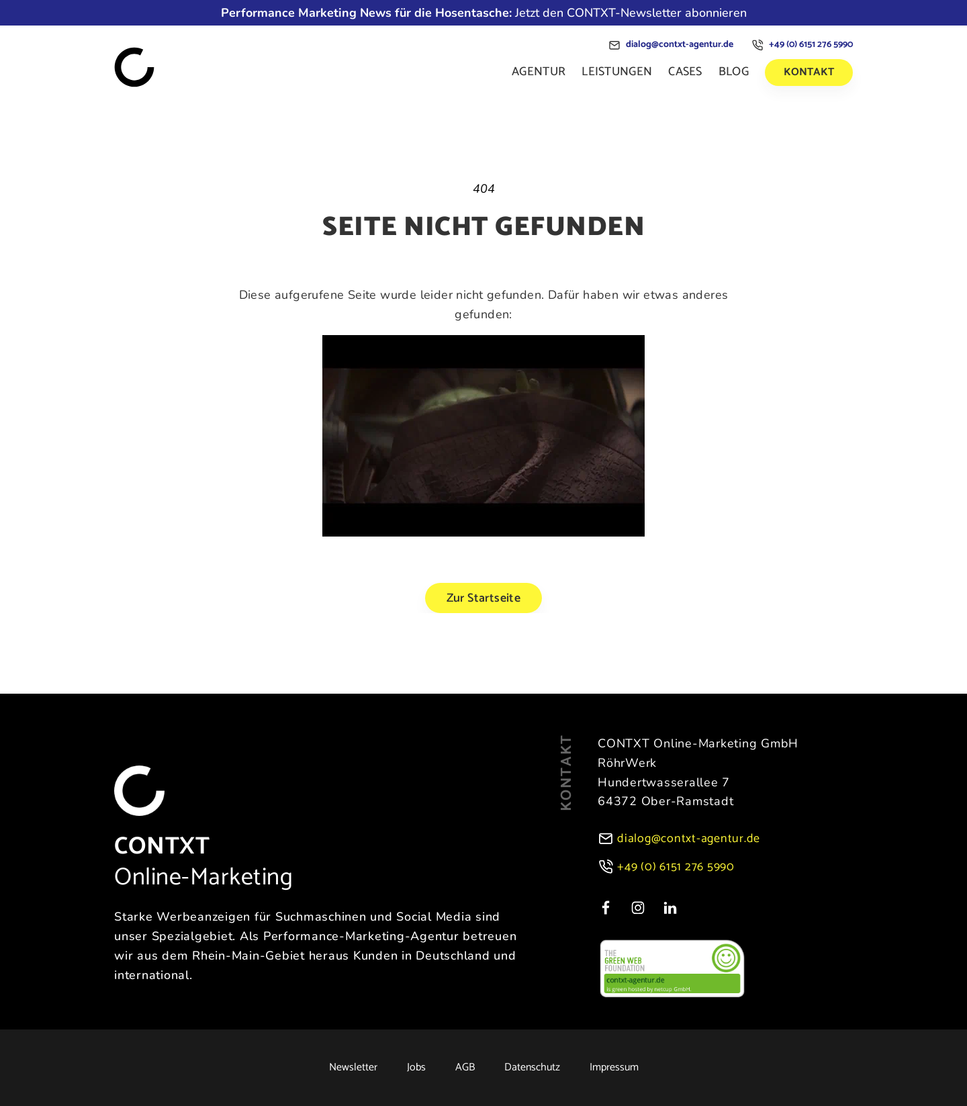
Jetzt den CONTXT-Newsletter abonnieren (484, 13)
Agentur (538, 71)
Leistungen (617, 71)
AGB (465, 1067)
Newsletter (353, 1067)
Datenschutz (532, 1067)
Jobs (416, 1067)
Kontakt (809, 72)
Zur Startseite (484, 598)
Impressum (614, 1067)
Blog (734, 71)
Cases (685, 71)
